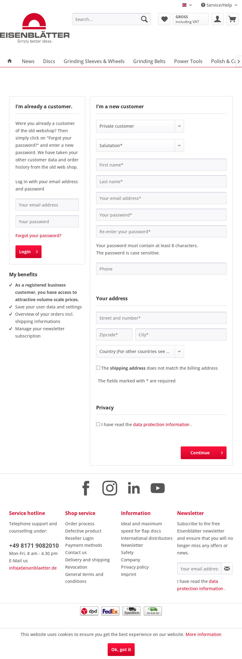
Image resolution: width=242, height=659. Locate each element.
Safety (127, 552)
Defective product (83, 531)
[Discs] (49, 61)
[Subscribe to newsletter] (227, 569)
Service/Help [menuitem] (217, 5)
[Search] (144, 19)
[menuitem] (111, 19)
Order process (79, 523)
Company (130, 560)
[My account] (217, 19)
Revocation (76, 567)
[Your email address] (199, 569)
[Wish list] (164, 19)
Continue (206, 452)
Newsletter (132, 545)
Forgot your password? (38, 235)
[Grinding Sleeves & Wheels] (94, 61)
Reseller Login (79, 538)
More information (203, 634)
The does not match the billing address (159, 368)
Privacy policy (135, 567)
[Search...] (111, 19)
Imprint (128, 574)
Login (28, 250)
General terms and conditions (84, 577)
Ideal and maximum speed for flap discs (141, 527)
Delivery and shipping (87, 560)
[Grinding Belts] (149, 61)
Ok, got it (121, 649)
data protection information (161, 424)
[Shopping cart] (232, 19)
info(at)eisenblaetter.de (33, 568)
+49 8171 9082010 (34, 546)
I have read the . (146, 424)
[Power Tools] (188, 61)
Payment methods (83, 545)
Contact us (76, 552)
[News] (28, 61)
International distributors (147, 538)
